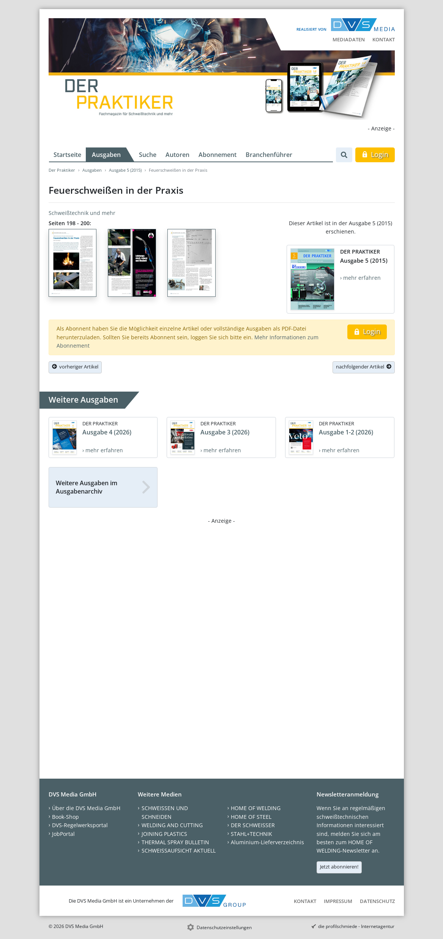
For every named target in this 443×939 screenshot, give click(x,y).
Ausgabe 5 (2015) (125, 170)
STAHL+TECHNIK (251, 833)
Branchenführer (269, 154)
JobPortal (63, 833)
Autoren (177, 154)
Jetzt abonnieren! (339, 866)
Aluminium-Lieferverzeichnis (267, 842)
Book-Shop (65, 816)
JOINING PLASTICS (164, 833)
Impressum (338, 901)
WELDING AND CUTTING (172, 825)
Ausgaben (106, 154)
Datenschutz (377, 901)
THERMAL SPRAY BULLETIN (175, 842)
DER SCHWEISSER (253, 825)
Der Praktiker (62, 170)
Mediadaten (349, 39)
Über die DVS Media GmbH (86, 808)
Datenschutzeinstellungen (224, 927)
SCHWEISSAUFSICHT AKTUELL (179, 850)
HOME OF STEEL (251, 816)
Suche (147, 154)
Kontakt (383, 39)
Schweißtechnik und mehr (82, 212)
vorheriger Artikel (75, 366)
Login (375, 154)
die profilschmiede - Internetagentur (356, 926)
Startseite (67, 154)
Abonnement (217, 154)
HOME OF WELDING (256, 808)
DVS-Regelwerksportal (80, 825)
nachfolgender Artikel (363, 366)
